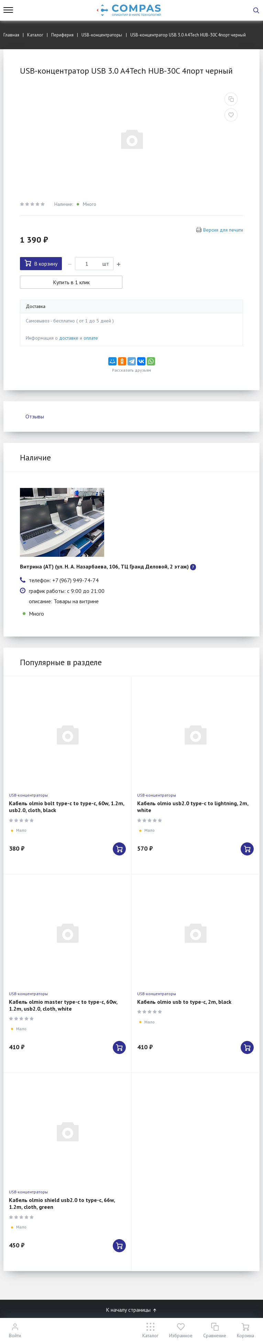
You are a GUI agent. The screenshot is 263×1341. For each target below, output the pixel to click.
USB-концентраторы (28, 795)
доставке (68, 338)
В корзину (40, 263)
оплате (91, 338)
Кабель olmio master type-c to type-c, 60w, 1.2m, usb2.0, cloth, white (63, 1005)
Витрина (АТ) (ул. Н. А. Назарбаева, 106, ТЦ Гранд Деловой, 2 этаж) (104, 566)
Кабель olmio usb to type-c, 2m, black (184, 1001)
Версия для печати (223, 230)
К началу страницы (131, 1309)
